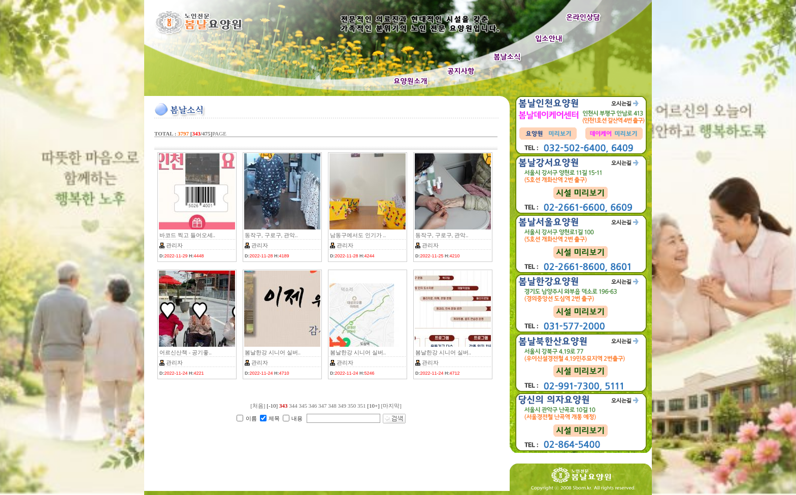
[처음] (257, 406)
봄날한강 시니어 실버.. (273, 352)
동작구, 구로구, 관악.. (271, 235)
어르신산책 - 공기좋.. (185, 352)
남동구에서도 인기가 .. (358, 235)
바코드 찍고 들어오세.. (187, 235)
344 (293, 406)
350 (352, 406)
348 (332, 406)
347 (322, 406)
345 (302, 406)
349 (342, 406)
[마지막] (391, 406)
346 (313, 406)
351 (361, 406)
